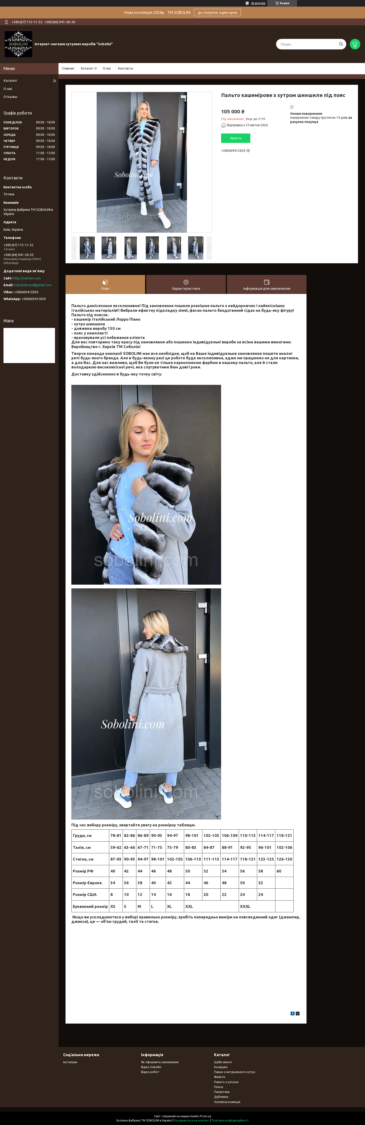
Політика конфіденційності (230, 1120)
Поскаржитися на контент (191, 1120)
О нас (107, 68)
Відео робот (150, 1071)
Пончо (218, 1086)
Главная (68, 68)
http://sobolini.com (27, 278)
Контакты (125, 68)
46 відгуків (258, 3)
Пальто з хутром (226, 1082)
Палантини (222, 1091)
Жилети (219, 1076)
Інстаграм (70, 1062)
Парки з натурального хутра (234, 1071)
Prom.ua (205, 1116)
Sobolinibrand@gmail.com (32, 285)
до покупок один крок (217, 12)
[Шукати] (341, 44)
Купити (235, 138)
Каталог (87, 68)
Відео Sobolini (151, 1067)
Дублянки (221, 1096)
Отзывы (10, 97)
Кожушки (220, 1067)
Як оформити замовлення (160, 1062)
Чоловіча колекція (227, 1101)
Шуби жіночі (223, 1062)
